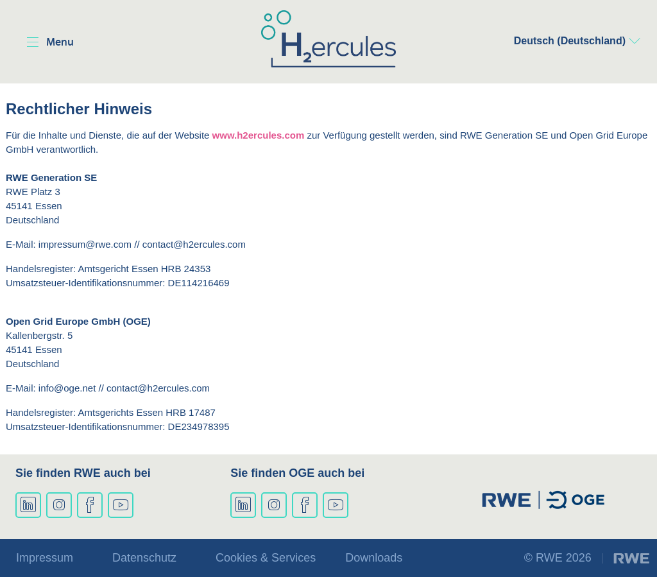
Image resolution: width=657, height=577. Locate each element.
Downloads (373, 557)
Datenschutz (144, 557)
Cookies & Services (266, 557)
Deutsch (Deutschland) (570, 40)
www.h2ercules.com (258, 135)
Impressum (44, 557)
